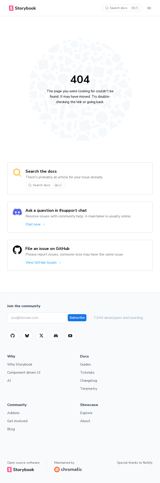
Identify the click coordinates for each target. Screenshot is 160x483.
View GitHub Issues (43, 262)
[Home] (21, 8)
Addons (13, 412)
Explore (86, 412)
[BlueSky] (27, 335)
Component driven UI (23, 372)
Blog (11, 429)
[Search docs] (122, 8)
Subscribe (77, 317)
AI (9, 380)
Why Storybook (19, 364)
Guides (85, 364)
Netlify (147, 463)
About (85, 421)
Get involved (17, 421)
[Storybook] (55, 335)
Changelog (88, 380)
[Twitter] (41, 335)
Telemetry (88, 388)
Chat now (35, 224)
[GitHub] (12, 335)
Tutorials (87, 372)
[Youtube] (70, 335)
